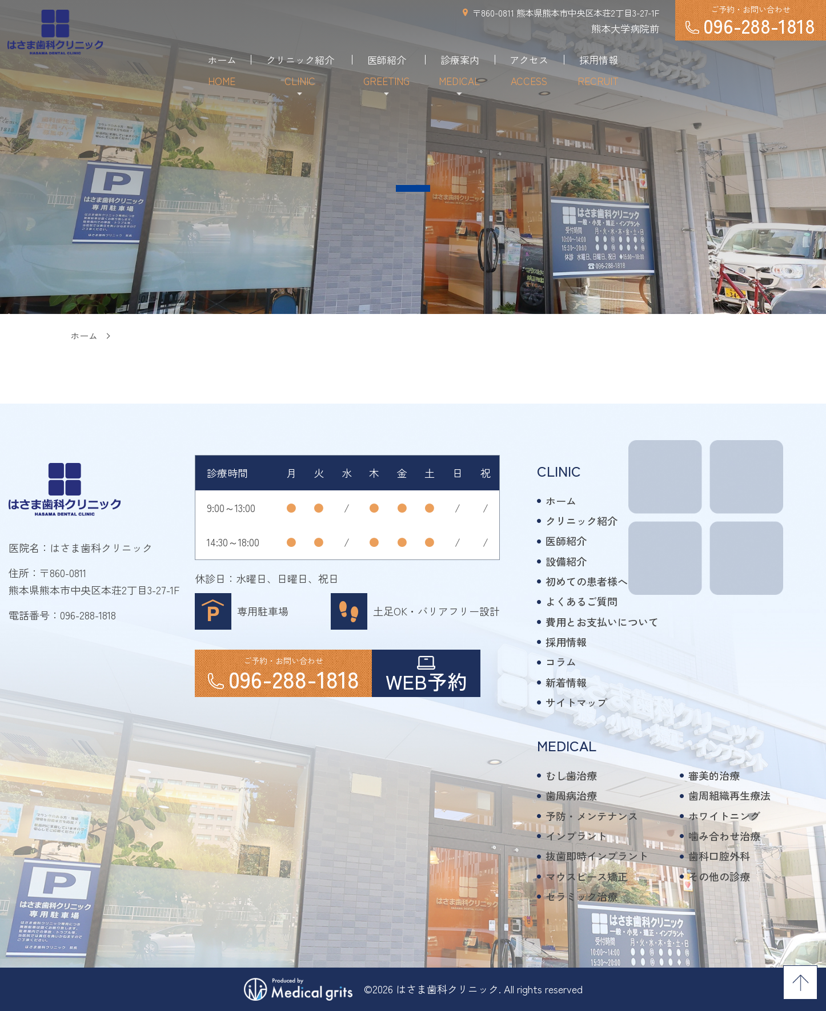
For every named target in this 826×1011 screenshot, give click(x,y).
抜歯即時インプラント (597, 855)
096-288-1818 (88, 614)
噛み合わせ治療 (724, 835)
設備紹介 (566, 561)
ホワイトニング (724, 815)
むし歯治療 (571, 775)
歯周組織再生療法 (729, 795)
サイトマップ (576, 702)
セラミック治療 (582, 896)
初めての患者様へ (587, 581)
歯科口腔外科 (719, 855)
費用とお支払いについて (602, 621)
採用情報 (566, 641)
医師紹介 (566, 540)
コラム (561, 661)
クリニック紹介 (582, 520)
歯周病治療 (571, 795)
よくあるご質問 (582, 601)
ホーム (84, 336)
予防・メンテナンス (592, 815)
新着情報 (566, 682)
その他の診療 (719, 876)
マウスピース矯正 (587, 876)
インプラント (576, 835)
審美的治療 (714, 775)
